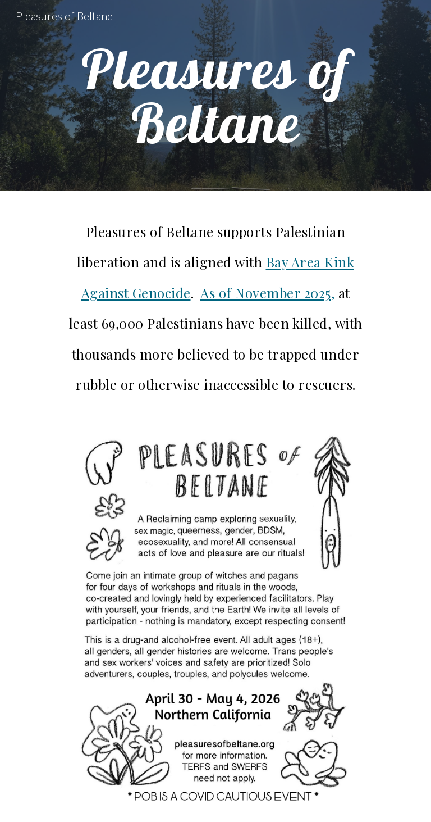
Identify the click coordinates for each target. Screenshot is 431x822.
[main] (215, 95)
